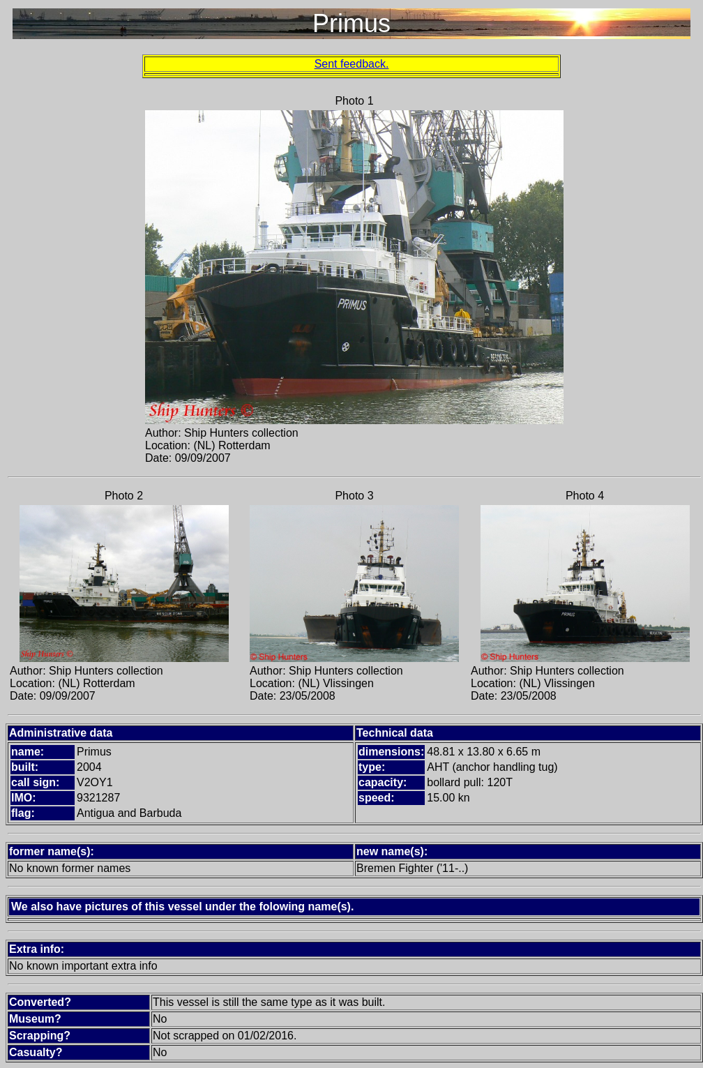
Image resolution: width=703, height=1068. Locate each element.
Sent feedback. (352, 64)
